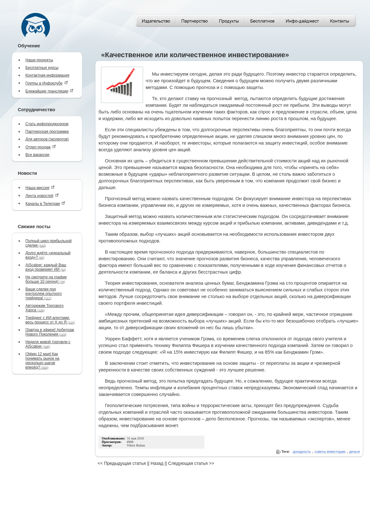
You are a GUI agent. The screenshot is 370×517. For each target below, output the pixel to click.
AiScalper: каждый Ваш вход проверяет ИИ (45, 267)
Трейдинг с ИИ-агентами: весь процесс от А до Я (50, 320)
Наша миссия (40, 187)
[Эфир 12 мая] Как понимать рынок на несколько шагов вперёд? (42, 361)
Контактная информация (47, 75)
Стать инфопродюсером (46, 124)
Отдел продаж (40, 147)
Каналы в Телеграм (45, 203)
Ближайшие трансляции (49, 91)
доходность (302, 451)
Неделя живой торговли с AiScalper (48, 344)
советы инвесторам (330, 451)
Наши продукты (39, 60)
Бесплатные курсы (41, 67)
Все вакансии (37, 155)
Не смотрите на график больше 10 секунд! (46, 279)
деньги (354, 451)
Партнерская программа (47, 131)
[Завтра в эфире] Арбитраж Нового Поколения (49, 332)
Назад (157, 463)
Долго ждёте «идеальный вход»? (48, 255)
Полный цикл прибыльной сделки (48, 243)
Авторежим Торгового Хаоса (44, 307)
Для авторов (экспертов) (47, 139)
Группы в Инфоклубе (46, 83)
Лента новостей (42, 195)
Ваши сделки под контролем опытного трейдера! (43, 293)
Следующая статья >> (191, 463)
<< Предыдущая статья (122, 463)
